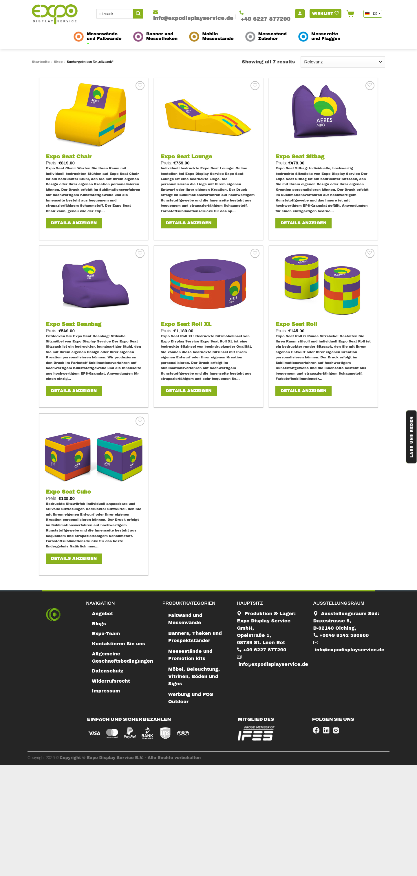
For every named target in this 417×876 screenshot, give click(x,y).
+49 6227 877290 (261, 649)
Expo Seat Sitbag (299, 156)
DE (371, 13)
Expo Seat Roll (296, 324)
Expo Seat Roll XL (186, 324)
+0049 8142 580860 (341, 635)
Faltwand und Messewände (185, 619)
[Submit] (138, 14)
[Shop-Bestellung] (343, 62)
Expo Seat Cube (68, 491)
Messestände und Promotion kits (190, 655)
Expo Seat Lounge (186, 156)
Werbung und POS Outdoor (190, 698)
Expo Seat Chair (69, 156)
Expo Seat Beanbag (73, 324)
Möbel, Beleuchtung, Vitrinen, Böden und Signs (194, 676)
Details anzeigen (74, 223)
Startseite (41, 61)
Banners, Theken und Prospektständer (195, 637)
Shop (58, 61)
